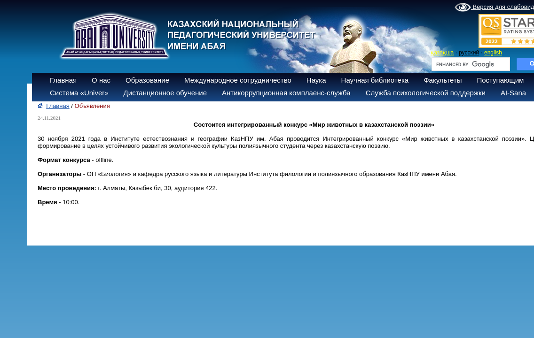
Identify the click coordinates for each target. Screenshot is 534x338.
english (493, 52)
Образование (147, 80)
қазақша (442, 52)
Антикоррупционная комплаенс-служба (286, 93)
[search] (469, 64)
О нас (101, 80)
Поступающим (500, 80)
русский (469, 52)
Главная (63, 80)
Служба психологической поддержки (426, 93)
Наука (316, 80)
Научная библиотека (375, 80)
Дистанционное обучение (165, 93)
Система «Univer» (79, 93)
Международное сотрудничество (237, 80)
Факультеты (443, 80)
